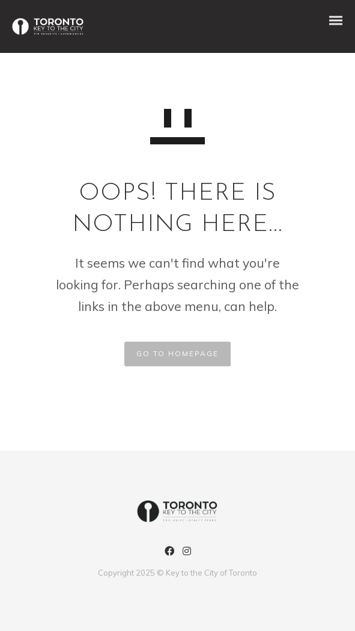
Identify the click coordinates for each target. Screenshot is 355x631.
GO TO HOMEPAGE (177, 353)
